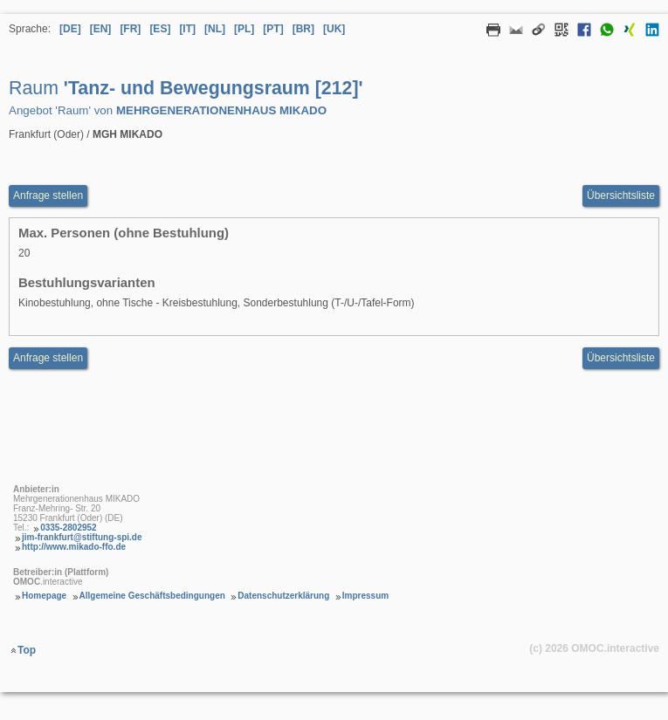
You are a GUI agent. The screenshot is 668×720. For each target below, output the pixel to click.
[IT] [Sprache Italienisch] (187, 29)
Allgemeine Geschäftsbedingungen (152, 595)
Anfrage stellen (48, 358)
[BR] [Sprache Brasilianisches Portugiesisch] (303, 29)
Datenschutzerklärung (283, 595)
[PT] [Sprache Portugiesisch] (273, 29)
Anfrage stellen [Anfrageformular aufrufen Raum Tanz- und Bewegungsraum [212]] (48, 195)
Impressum (365, 595)
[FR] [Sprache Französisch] (130, 29)
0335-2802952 (68, 527)
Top (26, 650)
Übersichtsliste (621, 195)
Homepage (44, 595)
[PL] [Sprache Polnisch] (244, 29)
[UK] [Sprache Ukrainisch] (334, 29)
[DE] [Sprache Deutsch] (70, 29)
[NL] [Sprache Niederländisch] (214, 29)
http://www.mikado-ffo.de (74, 547)
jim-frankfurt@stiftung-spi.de (82, 537)
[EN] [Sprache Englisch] (101, 29)
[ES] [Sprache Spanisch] (159, 29)
